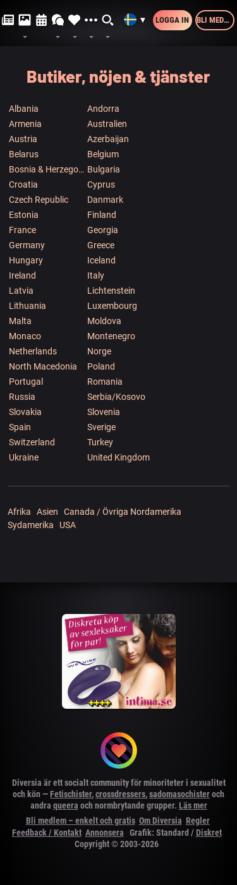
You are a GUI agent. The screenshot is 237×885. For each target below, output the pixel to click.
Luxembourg (112, 306)
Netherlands (33, 351)
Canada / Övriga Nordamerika (122, 512)
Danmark (105, 200)
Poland (101, 366)
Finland (101, 215)
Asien (47, 512)
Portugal (26, 381)
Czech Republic (38, 200)
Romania (105, 381)
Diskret (209, 833)
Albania (24, 109)
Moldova (104, 321)
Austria (23, 139)
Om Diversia (160, 821)
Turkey (100, 442)
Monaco (25, 336)
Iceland (101, 260)
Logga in (172, 20)
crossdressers (120, 794)
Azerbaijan (108, 139)
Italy (95, 275)
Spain (20, 427)
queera (65, 805)
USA (67, 525)
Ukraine (24, 457)
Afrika (19, 512)
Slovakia (25, 412)
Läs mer (193, 805)
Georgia (102, 230)
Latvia (21, 291)
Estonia (24, 215)
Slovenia (103, 412)
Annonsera (104, 833)
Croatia (23, 184)
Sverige (101, 427)
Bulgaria (103, 169)
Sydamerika (31, 525)
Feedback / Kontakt (47, 833)
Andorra (103, 109)
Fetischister (71, 794)
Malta (20, 321)
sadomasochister (179, 794)
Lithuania (27, 306)
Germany (27, 245)
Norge (99, 351)
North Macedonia (43, 366)
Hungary (26, 260)
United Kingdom (118, 457)
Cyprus (101, 184)
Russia (22, 397)
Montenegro (111, 336)
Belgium (103, 154)
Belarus (24, 154)
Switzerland (32, 442)
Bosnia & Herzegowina (47, 169)
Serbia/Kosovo (116, 397)
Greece (100, 245)
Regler (198, 821)
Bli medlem (215, 20)
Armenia (25, 124)
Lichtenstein (111, 291)
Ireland (22, 275)
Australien (107, 124)
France (22, 230)
